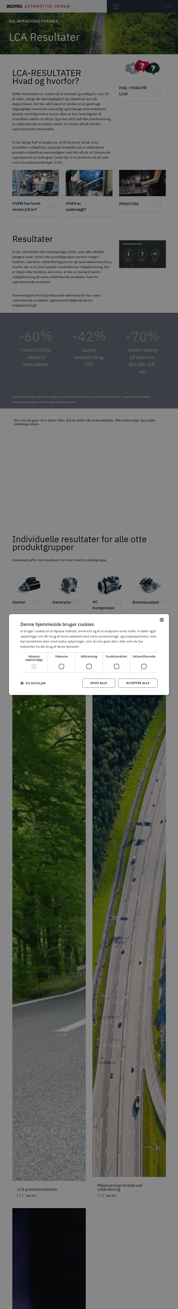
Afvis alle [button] (98, 683)
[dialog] (89, 654)
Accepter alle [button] (137, 683)
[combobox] (162, 620)
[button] (33, 683)
